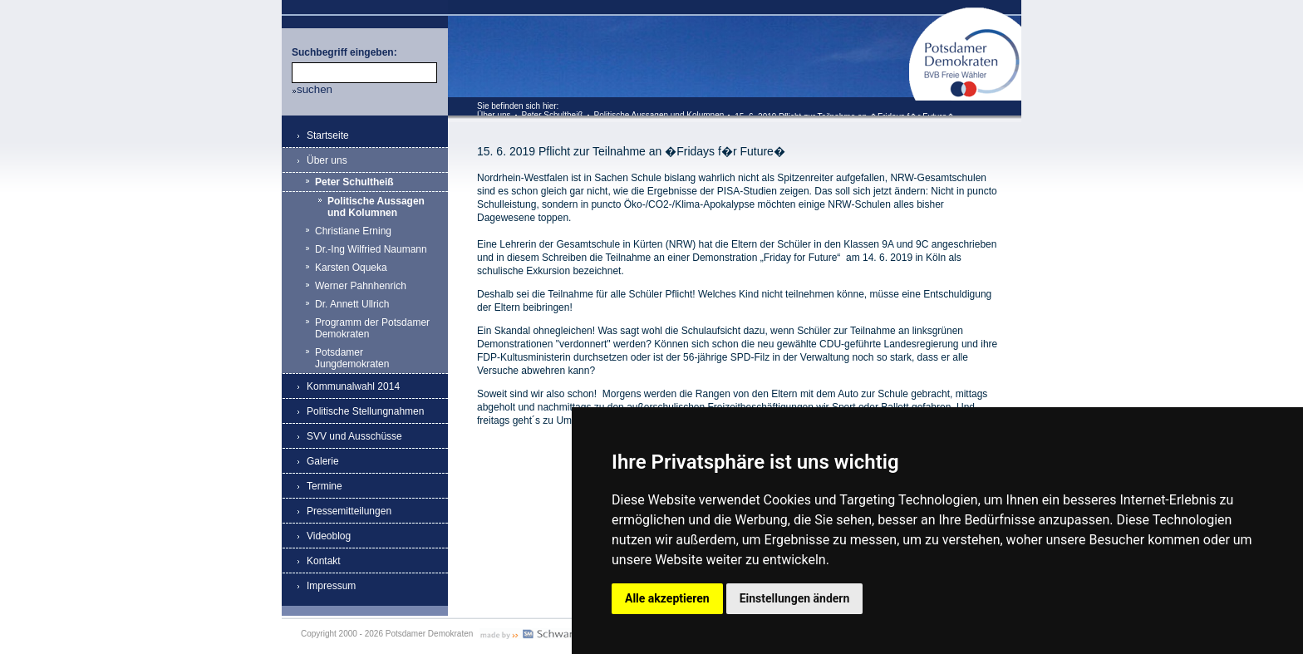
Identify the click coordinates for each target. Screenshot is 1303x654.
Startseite (328, 135)
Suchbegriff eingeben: (344, 52)
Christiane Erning (353, 231)
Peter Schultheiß (552, 115)
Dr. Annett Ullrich (352, 304)
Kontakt (324, 561)
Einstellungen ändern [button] (795, 598)
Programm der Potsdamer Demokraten (372, 328)
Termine (324, 486)
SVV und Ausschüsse (354, 436)
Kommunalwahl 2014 (353, 386)
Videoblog (329, 536)
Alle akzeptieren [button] (667, 598)
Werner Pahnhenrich (360, 286)
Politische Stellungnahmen (365, 411)
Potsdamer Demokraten (965, 13)
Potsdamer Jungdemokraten (352, 358)
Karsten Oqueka (351, 267)
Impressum (331, 586)
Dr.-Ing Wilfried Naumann (371, 249)
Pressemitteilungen (349, 511)
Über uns (494, 115)
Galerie (323, 461)
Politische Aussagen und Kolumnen (659, 115)
